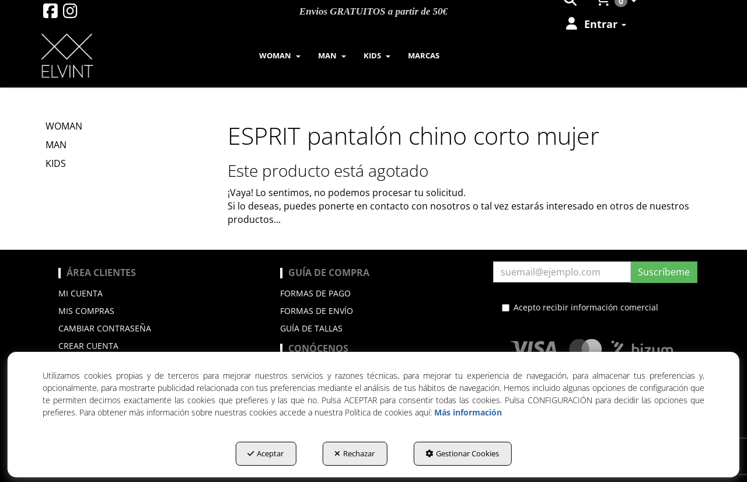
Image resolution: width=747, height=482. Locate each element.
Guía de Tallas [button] (311, 328)
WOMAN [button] (64, 126)
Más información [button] (468, 412)
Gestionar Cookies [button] (462, 453)
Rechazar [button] (354, 453)
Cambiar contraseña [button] (104, 328)
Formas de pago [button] (315, 293)
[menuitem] (595, 24)
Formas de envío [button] (316, 310)
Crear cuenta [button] (88, 345)
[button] (50, 13)
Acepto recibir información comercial (580, 307)
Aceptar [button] (265, 453)
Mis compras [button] (86, 310)
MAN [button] (56, 144)
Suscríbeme (664, 272)
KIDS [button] (56, 163)
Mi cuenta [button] (80, 293)
